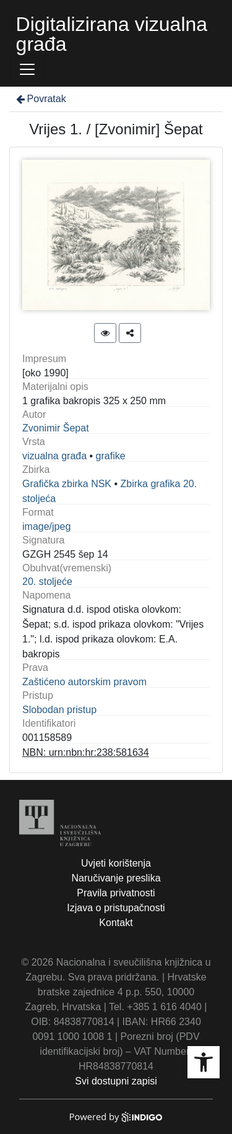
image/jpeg (46, 526)
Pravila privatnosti (116, 893)
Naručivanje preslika (115, 878)
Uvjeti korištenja (116, 863)
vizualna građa (54, 456)
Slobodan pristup (59, 709)
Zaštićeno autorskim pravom (84, 682)
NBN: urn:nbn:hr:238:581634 (85, 752)
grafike (111, 456)
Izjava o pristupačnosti (116, 907)
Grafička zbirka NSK (66, 483)
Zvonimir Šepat (55, 428)
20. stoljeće (47, 581)
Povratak (40, 98)
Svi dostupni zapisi (116, 1081)
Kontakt (115, 922)
